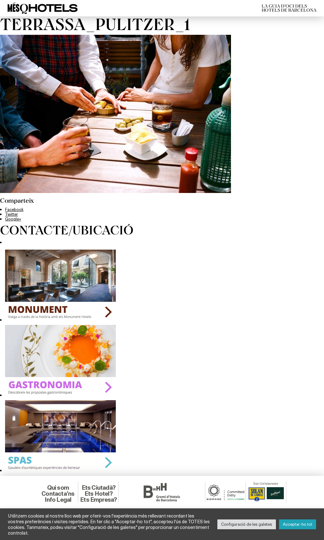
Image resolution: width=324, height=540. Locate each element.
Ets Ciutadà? (98, 487)
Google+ (13, 219)
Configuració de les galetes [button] (246, 524)
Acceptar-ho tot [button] (297, 524)
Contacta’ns (57, 493)
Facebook (14, 209)
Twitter (11, 214)
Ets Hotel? (98, 493)
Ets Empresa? (98, 499)
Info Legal (58, 499)
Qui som (58, 487)
